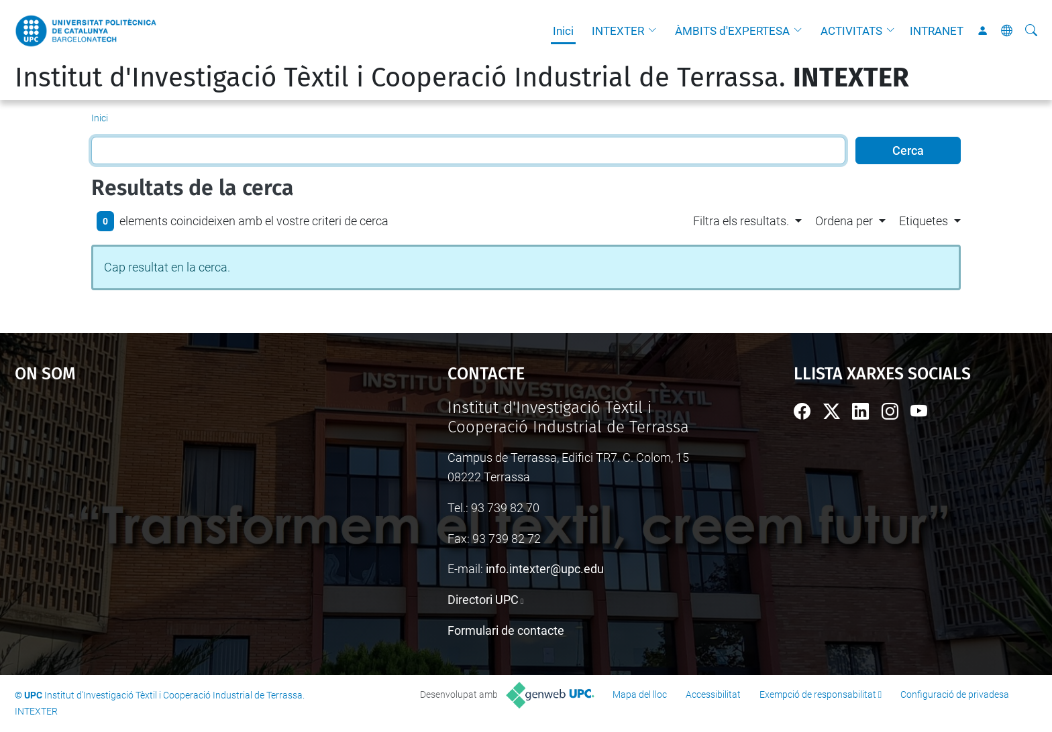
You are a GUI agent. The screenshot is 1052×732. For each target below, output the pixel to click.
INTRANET (936, 31)
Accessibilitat (713, 694)
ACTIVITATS (851, 31)
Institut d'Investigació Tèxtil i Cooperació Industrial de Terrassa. (462, 78)
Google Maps (180, 498)
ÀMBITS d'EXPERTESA (732, 31)
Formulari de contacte (506, 630)
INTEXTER (618, 31)
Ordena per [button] (844, 221)
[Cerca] (1031, 31)
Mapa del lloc (640, 694)
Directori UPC (483, 600)
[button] (655, 31)
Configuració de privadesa (954, 694)
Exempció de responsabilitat (817, 694)
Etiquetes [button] (923, 221)
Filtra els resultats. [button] (741, 221)
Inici (563, 31)
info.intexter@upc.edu (545, 569)
